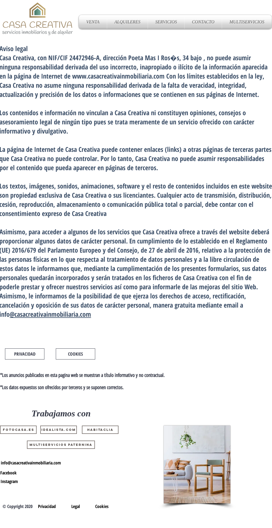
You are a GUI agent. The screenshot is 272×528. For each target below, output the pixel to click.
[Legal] (75, 506)
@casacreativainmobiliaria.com (50, 314)
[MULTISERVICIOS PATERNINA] (61, 445)
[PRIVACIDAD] (24, 353)
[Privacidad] (47, 506)
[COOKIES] (75, 353)
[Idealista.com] (58, 430)
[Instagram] (9, 481)
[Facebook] (8, 473)
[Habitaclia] (100, 430)
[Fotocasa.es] (18, 430)
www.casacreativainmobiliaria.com (118, 76)
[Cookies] (102, 506)
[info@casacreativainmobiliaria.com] (30, 463)
